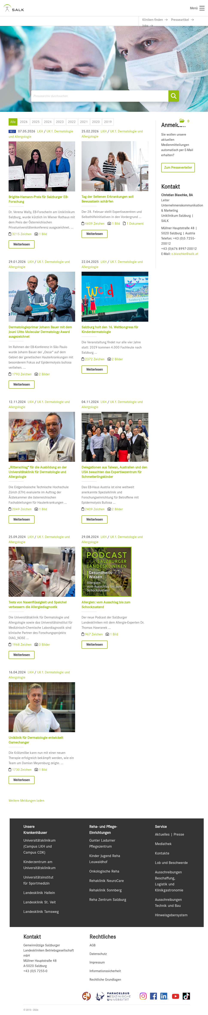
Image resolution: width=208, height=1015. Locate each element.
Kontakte (162, 853)
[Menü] (197, 8)
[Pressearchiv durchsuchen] (105, 96)
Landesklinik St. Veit (39, 902)
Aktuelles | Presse (169, 834)
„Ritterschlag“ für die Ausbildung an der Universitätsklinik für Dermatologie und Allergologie (38, 472)
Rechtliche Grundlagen (105, 980)
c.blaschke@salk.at (185, 254)
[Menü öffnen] (195, 121)
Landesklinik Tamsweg (41, 911)
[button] (184, 121)
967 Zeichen (94, 634)
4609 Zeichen (95, 224)
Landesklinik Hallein (39, 893)
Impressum (97, 962)
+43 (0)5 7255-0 (35, 971)
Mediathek (163, 844)
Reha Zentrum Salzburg (107, 899)
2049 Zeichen (22, 509)
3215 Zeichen (22, 234)
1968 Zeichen (22, 645)
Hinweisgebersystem (171, 915)
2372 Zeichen (95, 359)
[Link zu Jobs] (147, 25)
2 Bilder (44, 374)
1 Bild (43, 234)
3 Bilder (44, 645)
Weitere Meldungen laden (26, 801)
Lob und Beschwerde (171, 862)
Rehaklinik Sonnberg (105, 890)
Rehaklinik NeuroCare (106, 881)
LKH (40, 131)
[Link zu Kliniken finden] (155, 19)
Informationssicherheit (105, 971)
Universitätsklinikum (39, 840)
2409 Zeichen (95, 509)
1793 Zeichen (22, 374)
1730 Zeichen (22, 770)
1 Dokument (135, 224)
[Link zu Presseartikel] (182, 19)
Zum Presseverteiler (178, 168)
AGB (93, 945)
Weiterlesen (21, 244)
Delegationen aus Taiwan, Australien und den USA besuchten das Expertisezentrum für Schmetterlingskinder (114, 472)
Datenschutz (98, 954)
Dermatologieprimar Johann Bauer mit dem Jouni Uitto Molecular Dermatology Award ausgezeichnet (40, 332)
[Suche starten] (173, 96)
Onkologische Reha (104, 871)
